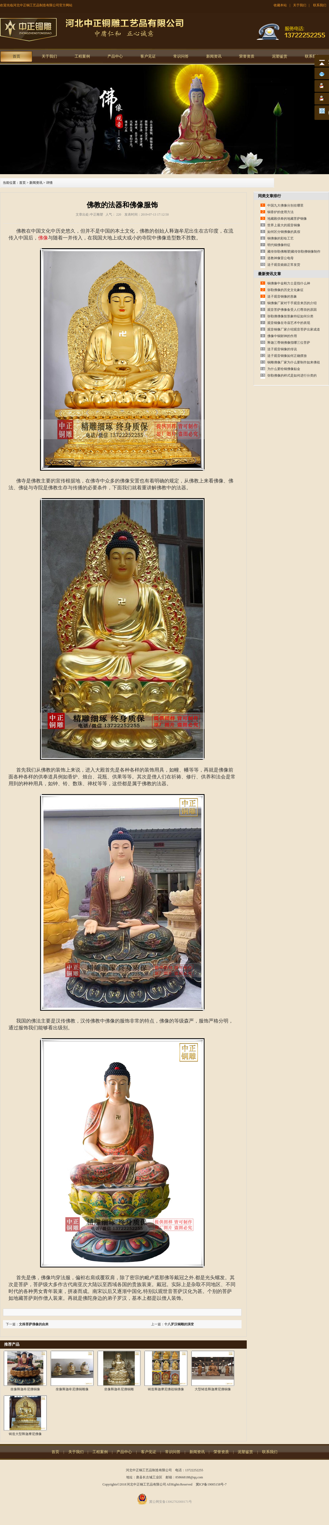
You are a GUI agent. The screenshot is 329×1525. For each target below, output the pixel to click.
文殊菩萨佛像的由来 (34, 1324)
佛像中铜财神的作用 (282, 336)
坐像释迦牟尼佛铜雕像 (72, 1389)
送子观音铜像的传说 (282, 349)
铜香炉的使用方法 (280, 212)
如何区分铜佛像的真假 (283, 232)
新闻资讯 (214, 56)
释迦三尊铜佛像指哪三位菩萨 (288, 342)
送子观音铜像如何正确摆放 (287, 356)
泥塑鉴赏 (279, 56)
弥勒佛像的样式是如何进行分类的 (292, 375)
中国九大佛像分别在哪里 (285, 205)
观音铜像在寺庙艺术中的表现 (288, 323)
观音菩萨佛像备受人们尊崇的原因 (292, 310)
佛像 (43, 238)
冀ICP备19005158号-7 (211, 1484)
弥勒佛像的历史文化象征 (285, 290)
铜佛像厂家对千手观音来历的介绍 (292, 303)
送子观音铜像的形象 (282, 296)
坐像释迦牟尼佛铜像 (25, 1389)
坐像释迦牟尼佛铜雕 (119, 1389)
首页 (16, 56)
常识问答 (181, 56)
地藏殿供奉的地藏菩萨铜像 (287, 219)
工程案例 (82, 56)
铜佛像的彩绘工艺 (280, 238)
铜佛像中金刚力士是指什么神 (288, 283)
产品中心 (115, 56)
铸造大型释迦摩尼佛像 (25, 1434)
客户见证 (148, 56)
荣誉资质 (246, 56)
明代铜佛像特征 (278, 245)
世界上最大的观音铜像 (283, 225)
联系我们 (319, 5)
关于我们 (299, 5)
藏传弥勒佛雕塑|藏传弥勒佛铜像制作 (294, 251)
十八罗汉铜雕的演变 (179, 1324)
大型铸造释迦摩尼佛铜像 (213, 1389)
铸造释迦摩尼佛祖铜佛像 (166, 1389)
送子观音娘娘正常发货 (283, 265)
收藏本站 (280, 5)
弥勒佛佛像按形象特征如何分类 (290, 316)
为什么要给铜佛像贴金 (283, 369)
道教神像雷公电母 (280, 258)
